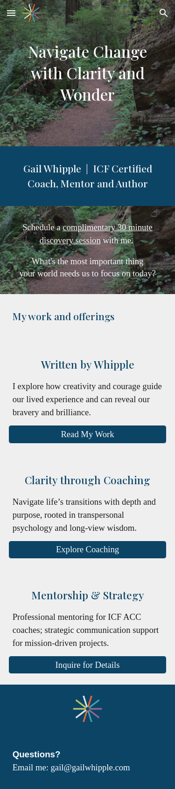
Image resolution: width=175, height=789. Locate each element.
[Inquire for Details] (87, 665)
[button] (11, 13)
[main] (88, 73)
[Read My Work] (87, 434)
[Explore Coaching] (87, 549)
